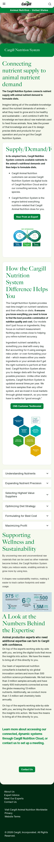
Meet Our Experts (13, 798)
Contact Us (27, 769)
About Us (9, 791)
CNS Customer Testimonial (27, 406)
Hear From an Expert (27, 217)
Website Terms (12, 816)
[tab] (27, 473)
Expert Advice (11, 795)
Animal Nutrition (29, 10)
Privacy (9, 813)
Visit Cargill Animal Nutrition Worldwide (26, 809)
